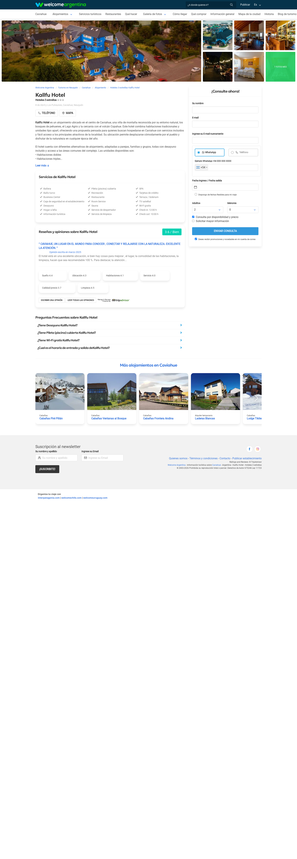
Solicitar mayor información (210, 221)
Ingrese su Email (89, 451)
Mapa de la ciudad (249, 14)
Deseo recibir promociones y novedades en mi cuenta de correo (225, 239)
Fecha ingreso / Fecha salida (207, 180)
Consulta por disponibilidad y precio (215, 217)
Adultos (196, 203)
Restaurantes (113, 14)
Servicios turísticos (90, 14)
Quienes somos (178, 458)
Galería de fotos (152, 14)
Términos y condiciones (203, 458)
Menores (231, 203)
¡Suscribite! (47, 469)
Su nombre (197, 103)
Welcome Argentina (177, 465)
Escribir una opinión (51, 300)
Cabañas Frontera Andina (158, 418)
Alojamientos (60, 14)
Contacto (225, 458)
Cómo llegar (180, 14)
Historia (269, 14)
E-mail (195, 117)
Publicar (245, 4)
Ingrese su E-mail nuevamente (207, 133)
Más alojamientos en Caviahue (148, 365)
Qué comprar (198, 14)
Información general (222, 14)
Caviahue (40, 14)
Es (255, 4)
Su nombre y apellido (46, 451)
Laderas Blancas (205, 418)
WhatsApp (210, 152)
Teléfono (243, 152)
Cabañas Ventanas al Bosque (108, 418)
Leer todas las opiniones (81, 300)
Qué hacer (131, 14)
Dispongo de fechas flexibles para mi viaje (216, 194)
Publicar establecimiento (247, 458)
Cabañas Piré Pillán (51, 418)
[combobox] (201, 167)
